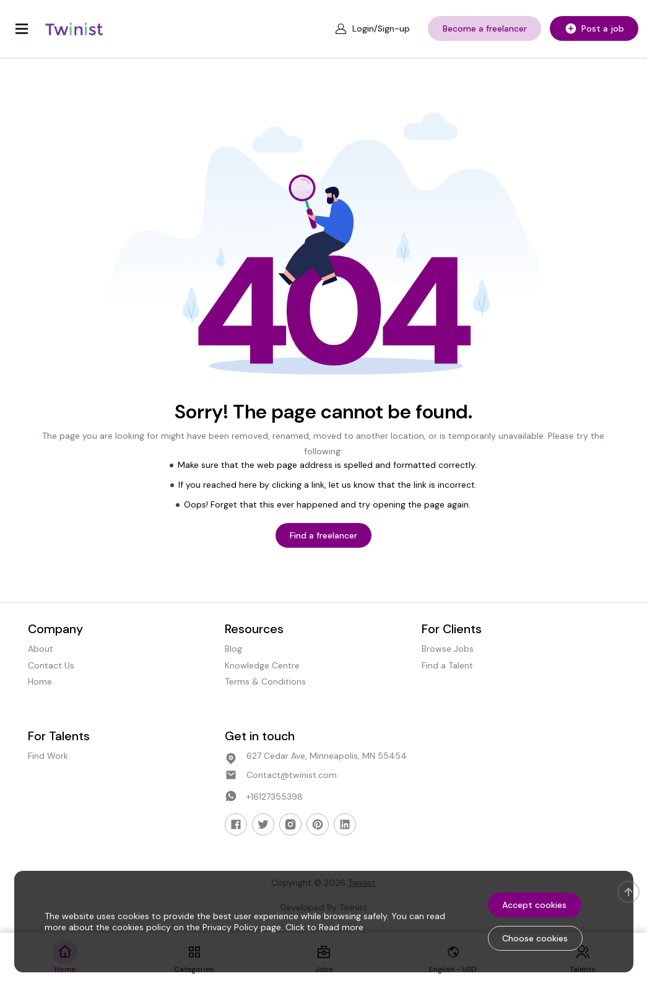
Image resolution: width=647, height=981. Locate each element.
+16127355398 (274, 796)
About (40, 649)
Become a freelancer (485, 28)
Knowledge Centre (262, 665)
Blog (233, 649)
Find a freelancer (323, 535)
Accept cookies (534, 904)
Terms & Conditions (265, 681)
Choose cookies (535, 938)
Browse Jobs (448, 649)
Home (40, 681)
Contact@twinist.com (291, 774)
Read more (341, 927)
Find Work (48, 755)
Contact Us (51, 665)
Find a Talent (447, 665)
